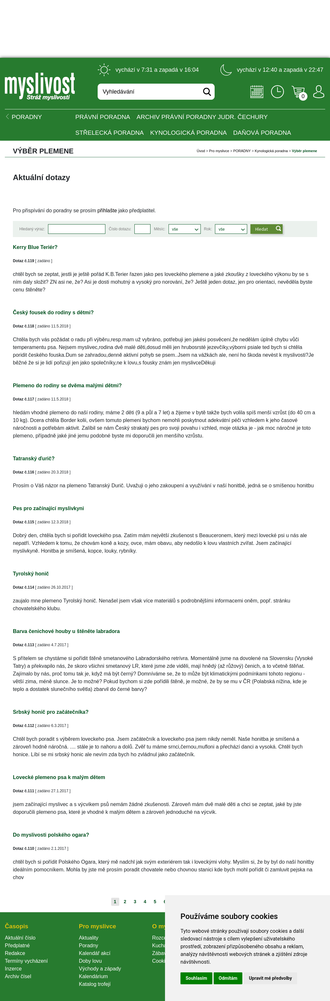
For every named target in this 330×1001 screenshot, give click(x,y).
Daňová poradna (262, 132)
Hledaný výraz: (32, 229)
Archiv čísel (18, 976)
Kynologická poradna (188, 132)
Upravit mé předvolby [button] (270, 978)
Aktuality (88, 938)
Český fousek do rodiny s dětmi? (53, 312)
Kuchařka (163, 945)
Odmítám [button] (228, 978)
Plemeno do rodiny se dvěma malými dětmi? (67, 385)
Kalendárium (93, 976)
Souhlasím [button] (196, 978)
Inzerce (13, 968)
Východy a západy (100, 968)
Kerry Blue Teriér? (35, 247)
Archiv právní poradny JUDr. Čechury (202, 117)
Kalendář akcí (95, 953)
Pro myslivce (219, 151)
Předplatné (17, 945)
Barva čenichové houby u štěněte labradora (66, 631)
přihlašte (107, 210)
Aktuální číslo (20, 938)
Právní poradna (102, 117)
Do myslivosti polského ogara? (51, 835)
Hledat (261, 229)
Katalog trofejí (95, 984)
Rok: (208, 229)
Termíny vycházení (26, 961)
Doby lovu (90, 961)
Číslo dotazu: (120, 229)
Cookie (161, 961)
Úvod (201, 151)
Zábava (160, 953)
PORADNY (242, 151)
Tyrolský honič (31, 573)
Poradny (88, 945)
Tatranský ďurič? (33, 458)
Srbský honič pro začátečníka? (51, 712)
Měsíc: (159, 229)
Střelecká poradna (109, 132)
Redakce (15, 953)
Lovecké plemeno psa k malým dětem (59, 777)
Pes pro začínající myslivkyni (48, 508)
